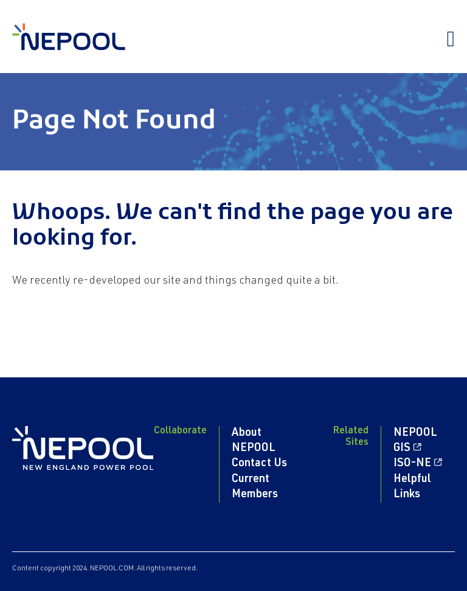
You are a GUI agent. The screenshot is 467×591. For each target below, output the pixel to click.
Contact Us (259, 463)
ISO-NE (412, 463)
